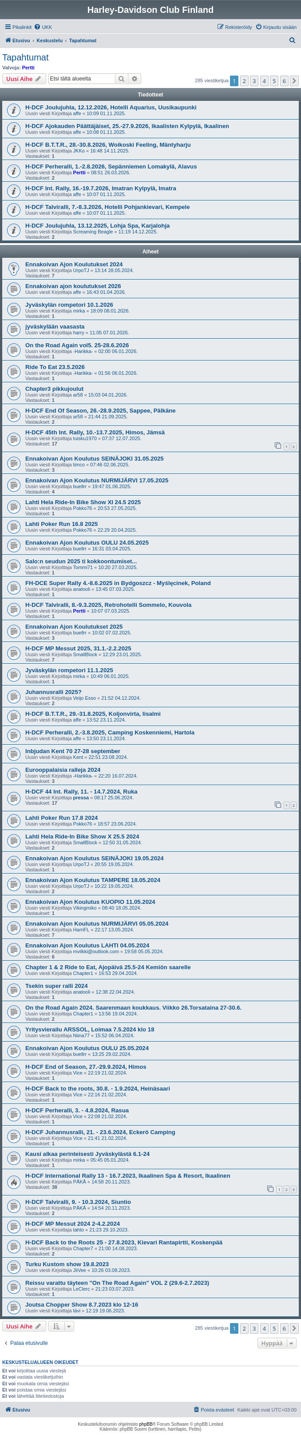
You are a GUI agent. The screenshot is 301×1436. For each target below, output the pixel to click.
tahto (78, 1229)
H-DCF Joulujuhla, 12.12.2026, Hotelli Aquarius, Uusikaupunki (111, 107)
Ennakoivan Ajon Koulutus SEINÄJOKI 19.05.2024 (94, 858)
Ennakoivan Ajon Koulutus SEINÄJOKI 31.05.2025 (94, 458)
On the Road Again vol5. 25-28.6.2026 (77, 345)
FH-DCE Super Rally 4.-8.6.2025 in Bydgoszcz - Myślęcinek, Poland (118, 583)
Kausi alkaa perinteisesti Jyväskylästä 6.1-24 (87, 1154)
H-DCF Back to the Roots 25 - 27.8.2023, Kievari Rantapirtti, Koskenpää (123, 1242)
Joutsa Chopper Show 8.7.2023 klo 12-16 (81, 1304)
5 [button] (274, 81)
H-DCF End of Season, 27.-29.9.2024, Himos (86, 1066)
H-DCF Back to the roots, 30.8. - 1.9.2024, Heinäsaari (97, 1088)
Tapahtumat (25, 57)
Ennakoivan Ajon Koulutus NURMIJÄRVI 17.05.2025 (96, 480)
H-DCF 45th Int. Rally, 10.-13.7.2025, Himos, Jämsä (95, 432)
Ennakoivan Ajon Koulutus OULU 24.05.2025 (87, 542)
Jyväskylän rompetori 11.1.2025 (69, 670)
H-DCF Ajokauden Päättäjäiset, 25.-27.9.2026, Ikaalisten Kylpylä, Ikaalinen (127, 126)
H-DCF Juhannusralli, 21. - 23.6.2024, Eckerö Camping (100, 1132)
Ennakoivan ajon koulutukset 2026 (73, 286)
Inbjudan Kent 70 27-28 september (72, 751)
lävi (77, 1310)
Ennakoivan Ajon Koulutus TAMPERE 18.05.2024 (92, 880)
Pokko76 (82, 508)
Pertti (28, 67)
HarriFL (81, 929)
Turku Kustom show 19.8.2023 (67, 1264)
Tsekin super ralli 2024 (56, 986)
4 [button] (264, 81)
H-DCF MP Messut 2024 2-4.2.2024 (72, 1223)
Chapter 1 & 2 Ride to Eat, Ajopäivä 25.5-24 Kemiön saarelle (108, 967)
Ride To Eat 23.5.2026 (55, 367)
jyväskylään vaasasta (54, 326)
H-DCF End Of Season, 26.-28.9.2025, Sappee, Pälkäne (100, 410)
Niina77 (81, 1035)
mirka (79, 310)
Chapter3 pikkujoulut (54, 388)
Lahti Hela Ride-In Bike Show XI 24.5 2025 (83, 502)
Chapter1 (83, 973)
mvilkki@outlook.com (96, 951)
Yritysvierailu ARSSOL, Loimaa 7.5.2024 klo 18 (89, 1029)
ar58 (78, 394)
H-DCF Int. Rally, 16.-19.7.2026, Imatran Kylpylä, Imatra (100, 188)
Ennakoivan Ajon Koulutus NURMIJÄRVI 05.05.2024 (96, 923)
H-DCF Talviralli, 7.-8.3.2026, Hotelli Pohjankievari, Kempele (107, 207)
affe (77, 113)
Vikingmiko (85, 908)
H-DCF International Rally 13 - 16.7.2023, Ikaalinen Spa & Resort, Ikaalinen (127, 1175)
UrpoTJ (81, 270)
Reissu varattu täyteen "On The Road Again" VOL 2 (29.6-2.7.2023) (117, 1283)
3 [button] (254, 81)
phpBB (146, 1424)
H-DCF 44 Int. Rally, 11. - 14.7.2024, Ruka (81, 791)
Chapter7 (83, 1248)
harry (78, 332)
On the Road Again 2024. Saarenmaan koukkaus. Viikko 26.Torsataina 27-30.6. (133, 1007)
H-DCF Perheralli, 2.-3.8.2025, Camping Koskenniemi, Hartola (109, 732)
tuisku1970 (85, 438)
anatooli (82, 589)
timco (79, 464)
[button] (294, 81)
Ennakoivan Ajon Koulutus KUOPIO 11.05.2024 (90, 902)
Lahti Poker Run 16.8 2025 (61, 524)
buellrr (80, 486)
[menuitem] (43, 27)
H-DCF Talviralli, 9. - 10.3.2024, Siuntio (78, 1202)
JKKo (79, 150)
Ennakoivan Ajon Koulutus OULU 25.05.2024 (87, 1048)
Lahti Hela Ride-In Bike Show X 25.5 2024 (82, 836)
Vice (78, 1072)
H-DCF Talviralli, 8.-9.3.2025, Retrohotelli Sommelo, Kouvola (108, 605)
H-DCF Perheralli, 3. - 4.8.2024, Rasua (77, 1110)
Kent (78, 757)
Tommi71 (83, 567)
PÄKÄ (79, 1181)
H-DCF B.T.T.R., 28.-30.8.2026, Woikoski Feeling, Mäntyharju (108, 144)
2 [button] (244, 81)
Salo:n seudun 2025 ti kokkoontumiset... (81, 561)
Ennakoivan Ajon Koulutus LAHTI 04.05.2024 (87, 945)
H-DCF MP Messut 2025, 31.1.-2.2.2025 (78, 648)
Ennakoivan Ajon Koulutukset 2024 (74, 264)
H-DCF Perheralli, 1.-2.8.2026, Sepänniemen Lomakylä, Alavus (111, 166)
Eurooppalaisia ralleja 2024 (62, 769)
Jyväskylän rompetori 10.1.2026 (69, 304)
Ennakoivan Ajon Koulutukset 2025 (74, 626)
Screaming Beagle (93, 231)
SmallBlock (85, 654)
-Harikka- (83, 351)
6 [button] (284, 81)
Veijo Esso (84, 698)
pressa (81, 797)
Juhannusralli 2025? (53, 692)
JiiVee (79, 1270)
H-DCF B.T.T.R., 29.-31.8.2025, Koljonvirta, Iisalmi (93, 713)
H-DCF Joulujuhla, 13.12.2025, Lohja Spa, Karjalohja (97, 225)
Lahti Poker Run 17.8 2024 (61, 817)
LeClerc (81, 1289)
